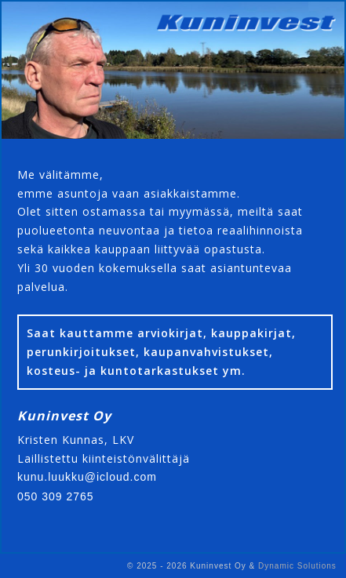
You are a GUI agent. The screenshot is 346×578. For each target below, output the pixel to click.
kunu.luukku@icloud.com (87, 477)
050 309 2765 (55, 496)
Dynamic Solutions (297, 566)
